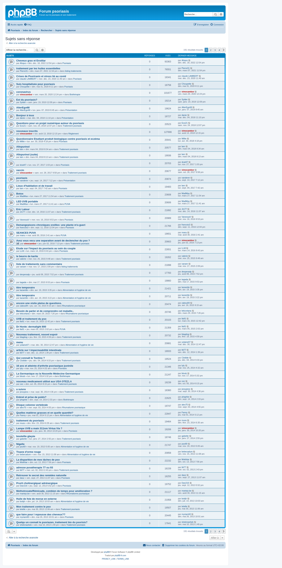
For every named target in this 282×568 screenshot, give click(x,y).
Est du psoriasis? (26, 99)
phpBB (107, 552)
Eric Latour (23, 209)
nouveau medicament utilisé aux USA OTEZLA (44, 381)
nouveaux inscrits (27, 131)
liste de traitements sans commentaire (39, 264)
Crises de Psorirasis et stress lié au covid (41, 76)
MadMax (24, 196)
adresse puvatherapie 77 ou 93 (34, 467)
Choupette (25, 87)
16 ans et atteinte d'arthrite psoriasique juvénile (44, 365)
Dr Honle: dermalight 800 (31, 326)
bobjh (22, 501)
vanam (23, 266)
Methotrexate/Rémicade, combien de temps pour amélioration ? (54, 491)
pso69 (23, 446)
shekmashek (26, 525)
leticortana (25, 313)
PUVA (67, 204)
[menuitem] (28, 24)
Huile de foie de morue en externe (36, 498)
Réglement (73, 133)
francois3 (24, 227)
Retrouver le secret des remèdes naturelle (41, 475)
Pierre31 (24, 71)
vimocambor (26, 94)
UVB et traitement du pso (31, 318)
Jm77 (22, 212)
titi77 (22, 353)
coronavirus (23, 91)
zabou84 (24, 306)
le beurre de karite (27, 256)
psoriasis (21, 178)
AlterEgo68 (23, 107)
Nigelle (20, 444)
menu (19, 342)
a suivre (21, 389)
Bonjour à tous (25, 115)
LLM (22, 251)
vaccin (20, 170)
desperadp (25, 274)
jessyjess (24, 392)
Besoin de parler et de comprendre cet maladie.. (45, 311)
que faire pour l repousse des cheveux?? (40, 514)
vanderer (24, 180)
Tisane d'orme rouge (28, 451)
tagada (23, 282)
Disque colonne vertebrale (32, 404)
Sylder (23, 102)
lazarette (24, 290)
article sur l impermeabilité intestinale (38, 350)
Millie (22, 141)
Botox (19, 193)
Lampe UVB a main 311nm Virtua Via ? (39, 428)
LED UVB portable (27, 201)
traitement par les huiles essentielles (38, 68)
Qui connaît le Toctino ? (30, 358)
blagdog (23, 337)
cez (21, 384)
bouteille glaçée (25, 436)
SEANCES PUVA (26, 232)
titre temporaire (25, 287)
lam (21, 149)
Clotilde (23, 360)
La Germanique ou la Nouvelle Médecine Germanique (48, 373)
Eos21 (23, 126)
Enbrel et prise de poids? (31, 397)
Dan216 (23, 486)
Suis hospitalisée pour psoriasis (35, 84)
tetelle (22, 509)
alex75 (23, 407)
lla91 (22, 321)
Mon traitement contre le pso (33, 506)
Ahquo (23, 63)
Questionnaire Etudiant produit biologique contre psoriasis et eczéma (58, 138)
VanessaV (24, 220)
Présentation (71, 110)
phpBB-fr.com (120, 555)
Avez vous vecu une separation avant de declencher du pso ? (53, 240)
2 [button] (210, 50)
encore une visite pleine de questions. (39, 303)
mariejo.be (25, 493)
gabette (23, 439)
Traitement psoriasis (72, 126)
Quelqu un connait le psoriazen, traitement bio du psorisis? (51, 522)
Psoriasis (67, 63)
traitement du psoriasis (30, 420)
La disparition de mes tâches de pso (38, 459)
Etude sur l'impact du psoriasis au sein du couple (46, 248)
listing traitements (73, 71)
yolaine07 (24, 345)
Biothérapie (75, 94)
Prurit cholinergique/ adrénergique (37, 483)
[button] (224, 50)
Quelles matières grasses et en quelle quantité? (44, 412)
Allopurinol (23, 146)
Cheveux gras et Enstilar (31, 60)
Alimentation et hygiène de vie (77, 290)
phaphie (23, 400)
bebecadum (25, 454)
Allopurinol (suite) (27, 154)
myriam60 (24, 517)
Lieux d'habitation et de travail (34, 185)
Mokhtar (24, 462)
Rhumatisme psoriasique (73, 306)
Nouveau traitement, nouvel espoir (37, 334)
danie (22, 118)
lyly (21, 368)
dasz (22, 478)
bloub (22, 376)
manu (22, 235)
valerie (23, 259)
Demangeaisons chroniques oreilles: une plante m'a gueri (50, 224)
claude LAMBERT (28, 79)
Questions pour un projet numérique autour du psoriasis (50, 123)
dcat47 (23, 165)
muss (22, 423)
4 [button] (219, 50)
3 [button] (215, 50)
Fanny (23, 415)
